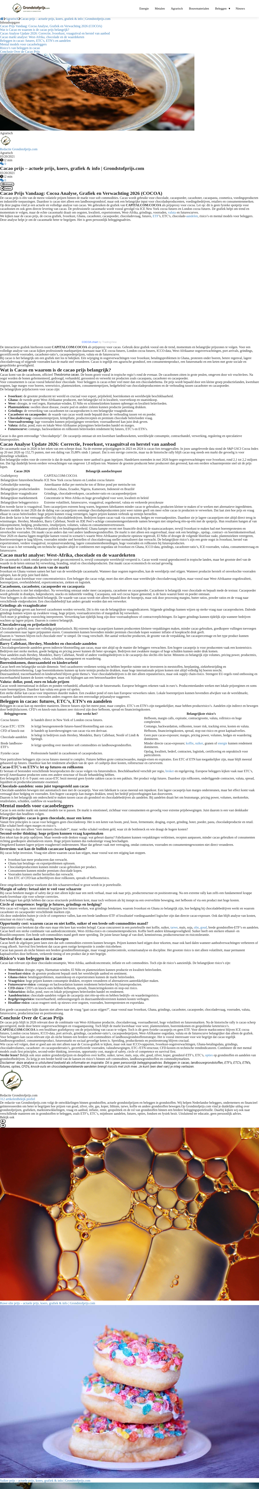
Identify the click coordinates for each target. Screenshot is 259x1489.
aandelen (192, 216)
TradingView (109, 342)
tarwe (174, 927)
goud (203, 927)
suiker (199, 743)
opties (209, 1055)
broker (169, 771)
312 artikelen (8, 1099)
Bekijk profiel (26, 1099)
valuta (172, 212)
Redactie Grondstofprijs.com (18, 149)
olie (196, 927)
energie (222, 743)
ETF (155, 216)
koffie (190, 743)
